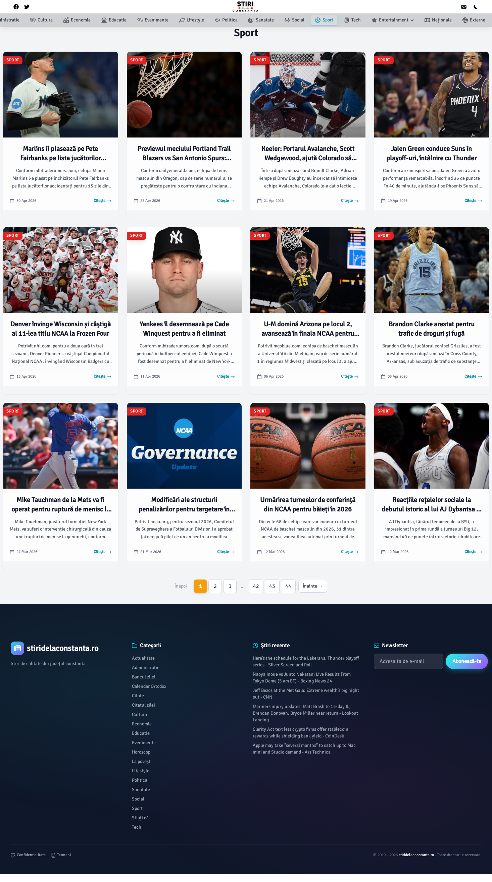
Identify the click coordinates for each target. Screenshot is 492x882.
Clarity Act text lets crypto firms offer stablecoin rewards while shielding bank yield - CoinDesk (300, 732)
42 (256, 586)
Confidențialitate (28, 855)
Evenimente (144, 743)
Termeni (61, 855)
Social (138, 799)
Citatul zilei (143, 705)
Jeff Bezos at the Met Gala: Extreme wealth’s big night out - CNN (306, 693)
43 (272, 586)
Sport (137, 808)
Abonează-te (466, 661)
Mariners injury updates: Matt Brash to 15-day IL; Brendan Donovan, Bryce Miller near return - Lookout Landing (305, 713)
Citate (138, 696)
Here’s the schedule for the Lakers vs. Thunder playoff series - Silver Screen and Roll (306, 661)
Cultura (139, 714)
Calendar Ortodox (149, 686)
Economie (142, 724)
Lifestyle (140, 771)
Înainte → (313, 586)
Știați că (140, 818)
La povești (142, 761)
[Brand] (64, 648)
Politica (139, 780)
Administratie (145, 667)
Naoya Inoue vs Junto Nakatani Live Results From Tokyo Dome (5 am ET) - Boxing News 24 (302, 677)
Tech (136, 827)
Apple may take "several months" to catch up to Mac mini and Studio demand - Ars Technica (304, 748)
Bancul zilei (143, 677)
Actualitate (143, 658)
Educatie (141, 733)
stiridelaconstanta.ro (417, 855)
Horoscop (141, 752)
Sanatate (141, 789)
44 (288, 586)
